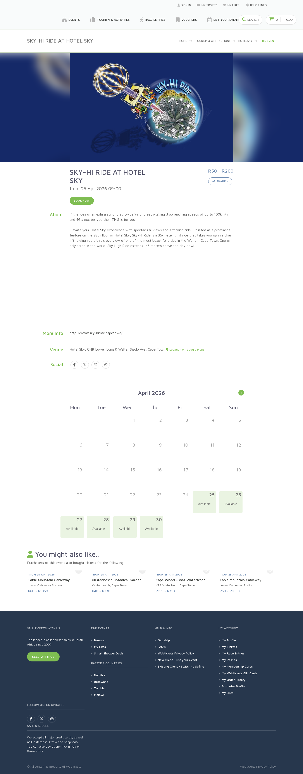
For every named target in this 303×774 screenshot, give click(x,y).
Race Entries (152, 19)
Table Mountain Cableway (49, 580)
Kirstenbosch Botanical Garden (116, 580)
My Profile (229, 640)
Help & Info (256, 5)
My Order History (234, 680)
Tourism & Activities (110, 19)
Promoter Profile (233, 686)
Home (183, 41)
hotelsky (245, 41)
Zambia (99, 688)
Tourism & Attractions (213, 41)
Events (71, 19)
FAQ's (162, 647)
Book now (82, 200)
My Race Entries (233, 653)
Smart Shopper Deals (109, 653)
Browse (99, 640)
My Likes (231, 5)
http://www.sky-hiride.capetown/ (96, 333)
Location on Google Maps (185, 349)
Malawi (99, 695)
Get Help (164, 640)
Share (219, 181)
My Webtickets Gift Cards (240, 673)
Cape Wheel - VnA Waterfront (180, 580)
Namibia (99, 675)
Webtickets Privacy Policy (176, 653)
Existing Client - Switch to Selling (181, 666)
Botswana (101, 681)
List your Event (223, 19)
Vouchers (186, 19)
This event (268, 41)
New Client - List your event (177, 660)
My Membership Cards (237, 666)
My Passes (229, 660)
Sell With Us (43, 656)
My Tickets (207, 5)
